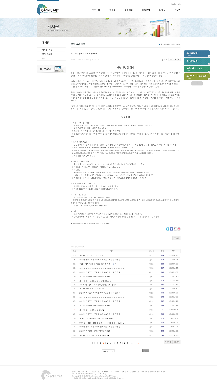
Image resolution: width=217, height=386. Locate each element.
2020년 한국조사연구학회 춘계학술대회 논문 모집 (98, 326)
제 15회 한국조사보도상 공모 (90, 288)
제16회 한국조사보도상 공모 (90, 255)
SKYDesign (112, 376)
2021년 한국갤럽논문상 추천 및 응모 (93, 305)
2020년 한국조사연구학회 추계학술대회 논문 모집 (98, 314)
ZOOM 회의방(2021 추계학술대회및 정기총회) (97, 284)
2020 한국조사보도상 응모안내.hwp (86, 223)
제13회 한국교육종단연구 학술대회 (93, 335)
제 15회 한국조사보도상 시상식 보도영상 (95, 280)
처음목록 (168, 342)
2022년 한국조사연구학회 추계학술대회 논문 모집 (98, 259)
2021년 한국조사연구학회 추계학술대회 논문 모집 (98, 293)
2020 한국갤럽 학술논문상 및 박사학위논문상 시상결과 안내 (103, 322)
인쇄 (164, 60)
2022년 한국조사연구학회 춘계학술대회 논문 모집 (98, 272)
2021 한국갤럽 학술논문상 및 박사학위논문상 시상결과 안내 (103, 297)
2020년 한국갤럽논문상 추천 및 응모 (93, 331)
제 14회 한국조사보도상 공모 (90, 309)
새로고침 (176, 342)
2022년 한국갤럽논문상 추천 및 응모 (93, 276)
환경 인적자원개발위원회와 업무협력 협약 (95, 264)
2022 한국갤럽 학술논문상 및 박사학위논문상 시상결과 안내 (103, 268)
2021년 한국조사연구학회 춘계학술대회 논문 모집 (98, 301)
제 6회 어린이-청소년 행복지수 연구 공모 (95, 318)
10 (131, 343)
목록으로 (176, 238)
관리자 (151, 255)
